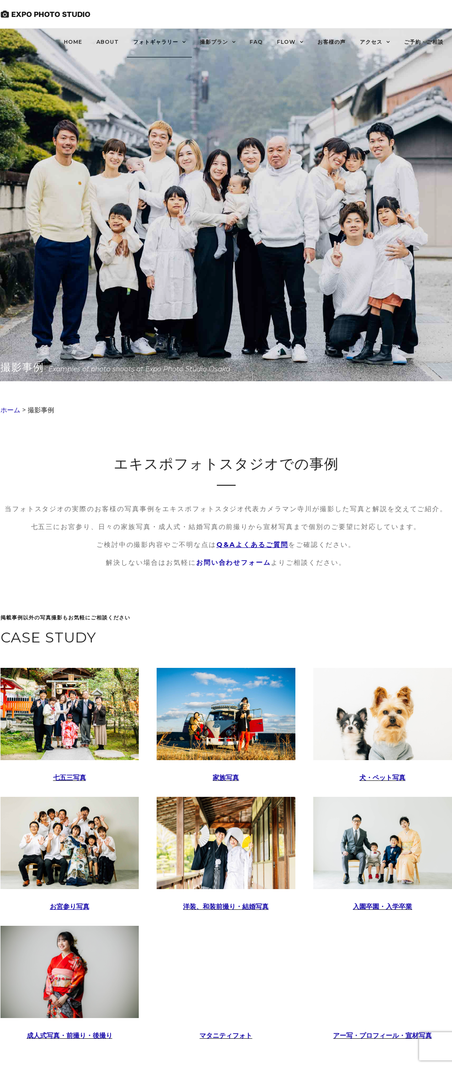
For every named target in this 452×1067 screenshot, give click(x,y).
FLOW (286, 42)
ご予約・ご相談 (424, 42)
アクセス (371, 42)
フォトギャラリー (155, 42)
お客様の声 (331, 42)
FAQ (256, 42)
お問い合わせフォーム (233, 562)
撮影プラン (214, 42)
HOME (73, 42)
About (107, 42)
